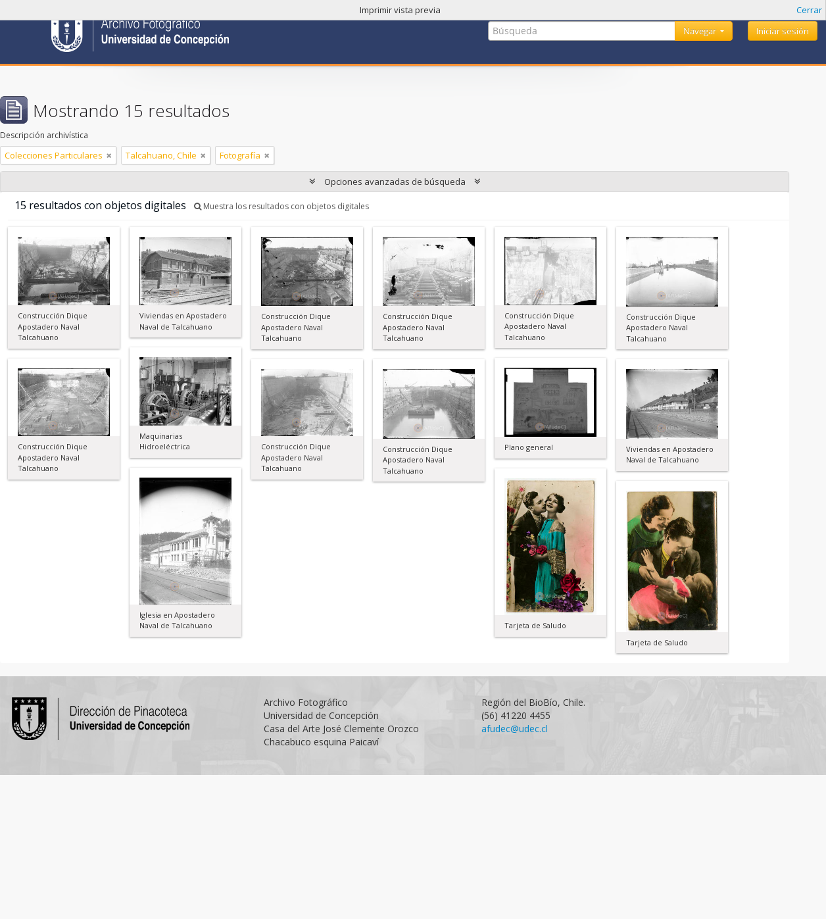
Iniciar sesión (782, 31)
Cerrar (809, 10)
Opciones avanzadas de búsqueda (395, 181)
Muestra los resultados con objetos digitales (281, 206)
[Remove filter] (109, 155)
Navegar (700, 31)
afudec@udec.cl (514, 728)
